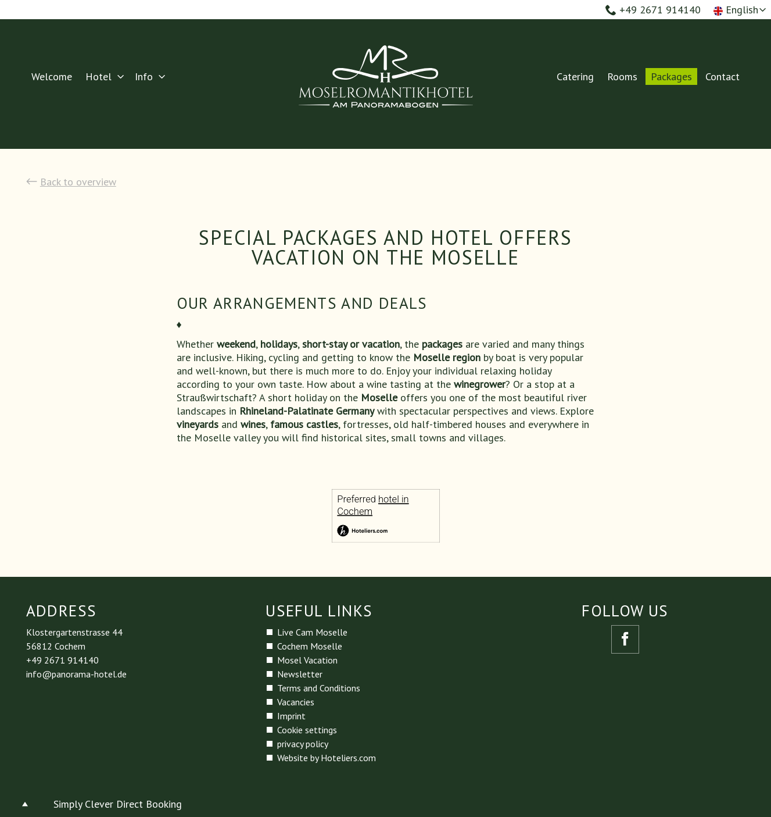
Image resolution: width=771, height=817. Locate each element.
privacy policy (302, 744)
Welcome (51, 76)
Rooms (622, 76)
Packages (671, 76)
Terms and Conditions (318, 688)
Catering (575, 76)
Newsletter (299, 674)
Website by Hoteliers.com (326, 758)
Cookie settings (307, 730)
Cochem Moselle (309, 646)
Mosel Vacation (307, 660)
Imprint (291, 716)
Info (144, 76)
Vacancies (295, 702)
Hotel (98, 76)
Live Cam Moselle (312, 632)
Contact (722, 76)
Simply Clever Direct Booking (117, 804)
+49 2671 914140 (653, 9)
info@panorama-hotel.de (76, 674)
